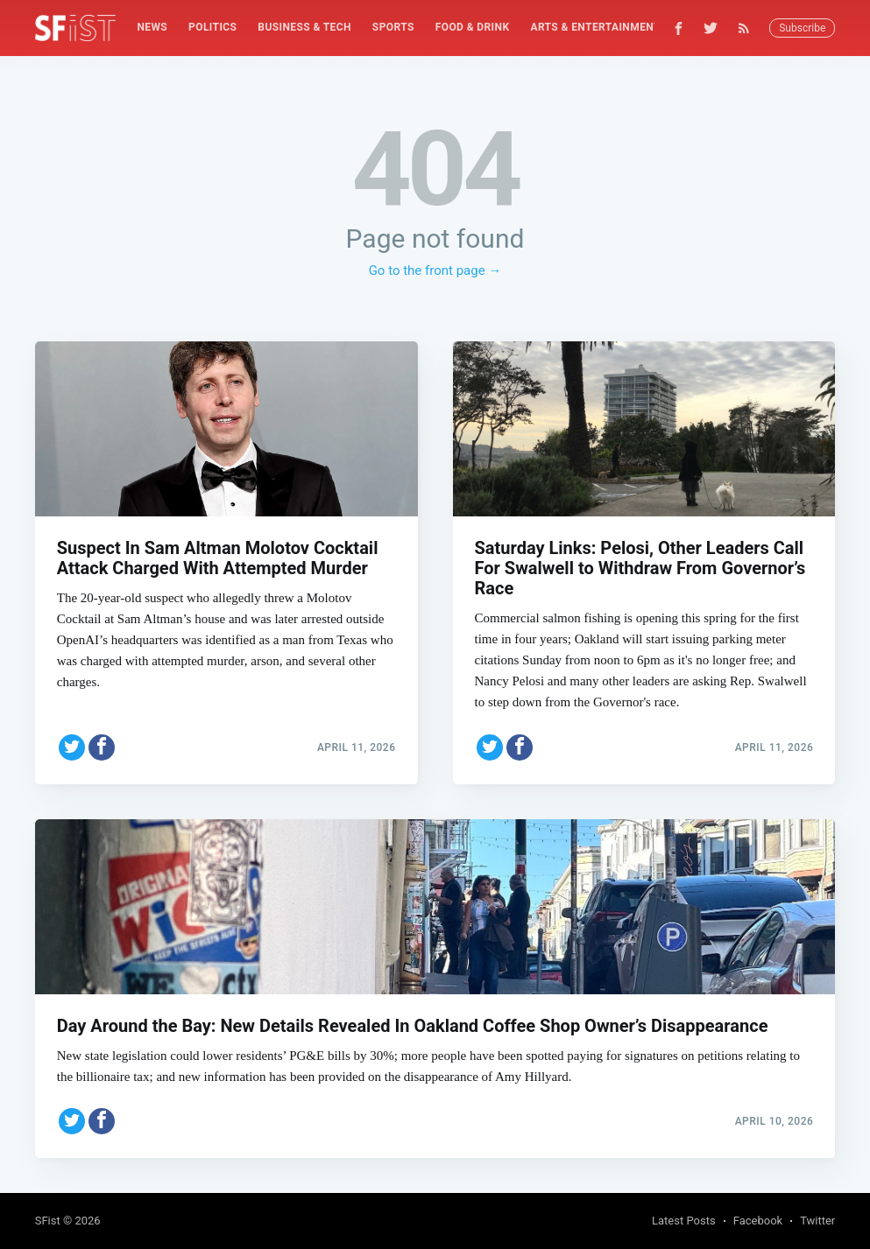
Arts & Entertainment (595, 27)
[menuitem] (152, 28)
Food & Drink (472, 27)
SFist (47, 1220)
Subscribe (802, 28)
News (152, 27)
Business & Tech (304, 27)
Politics (212, 27)
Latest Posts (684, 1220)
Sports (393, 27)
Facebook (757, 1220)
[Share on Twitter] (72, 747)
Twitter (817, 1220)
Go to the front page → (435, 270)
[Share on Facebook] (102, 747)
